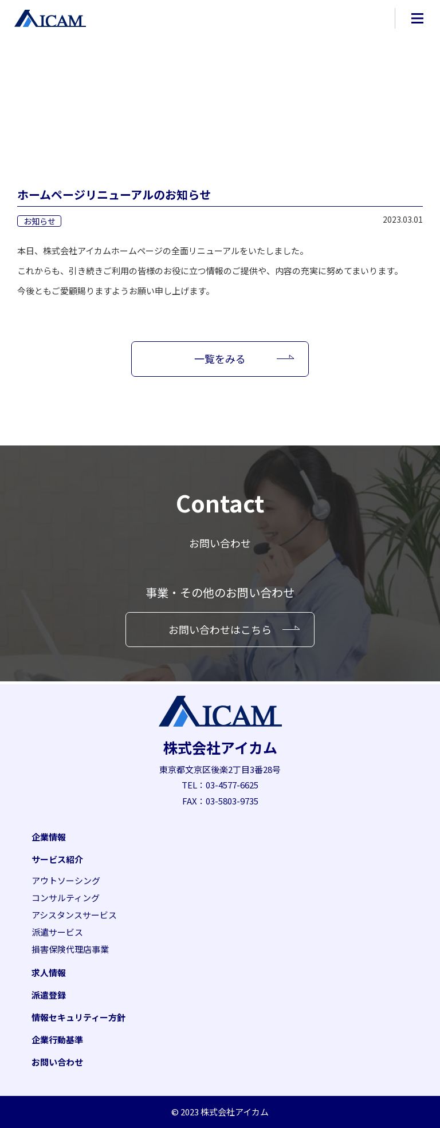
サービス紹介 (57, 859)
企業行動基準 (57, 1040)
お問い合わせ (57, 1062)
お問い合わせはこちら (220, 629)
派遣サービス (57, 932)
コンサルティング (66, 898)
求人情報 (49, 973)
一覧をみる (220, 358)
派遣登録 (49, 995)
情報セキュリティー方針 (78, 1017)
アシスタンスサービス (74, 915)
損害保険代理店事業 (70, 949)
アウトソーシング (66, 880)
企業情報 (49, 837)
